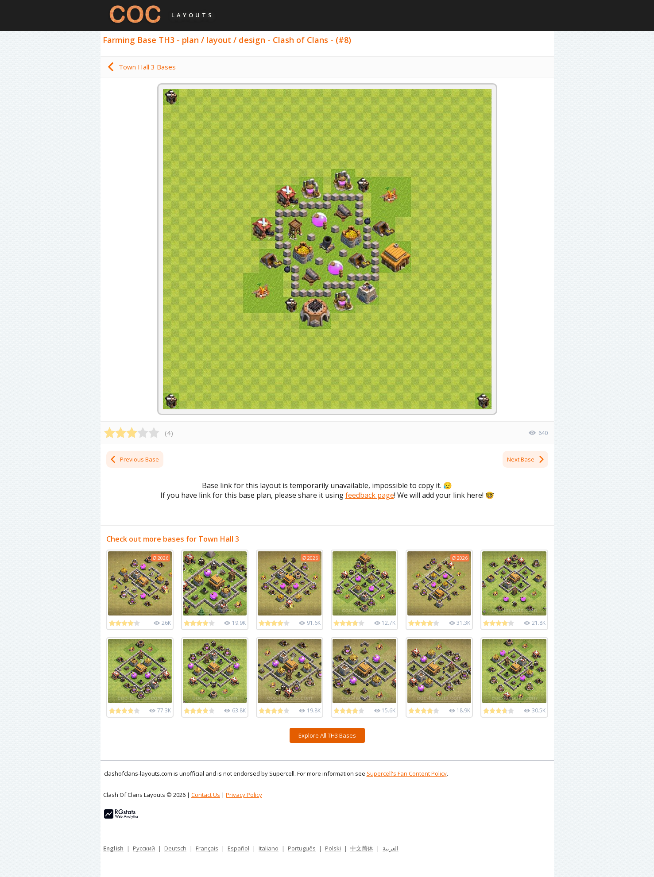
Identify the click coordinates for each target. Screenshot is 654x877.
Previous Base (134, 459)
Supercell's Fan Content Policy (407, 773)
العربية (391, 848)
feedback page (369, 495)
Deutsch (175, 848)
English (113, 848)
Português (302, 848)
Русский (144, 848)
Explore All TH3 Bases (327, 735)
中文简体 (361, 848)
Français (207, 848)
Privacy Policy (244, 795)
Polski (333, 848)
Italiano (269, 848)
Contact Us (205, 795)
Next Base (526, 459)
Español (238, 848)
